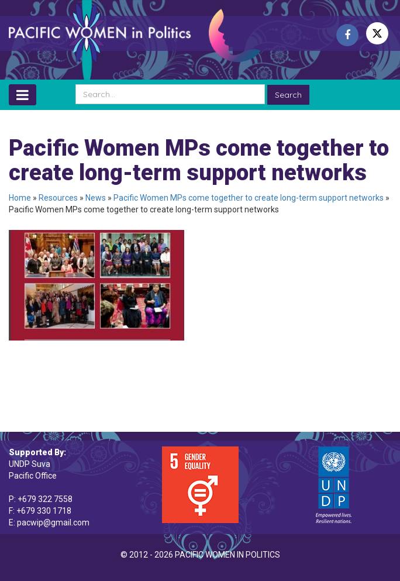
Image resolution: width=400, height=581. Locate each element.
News (95, 197)
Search (288, 95)
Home (20, 197)
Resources (58, 197)
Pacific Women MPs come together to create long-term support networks (248, 197)
